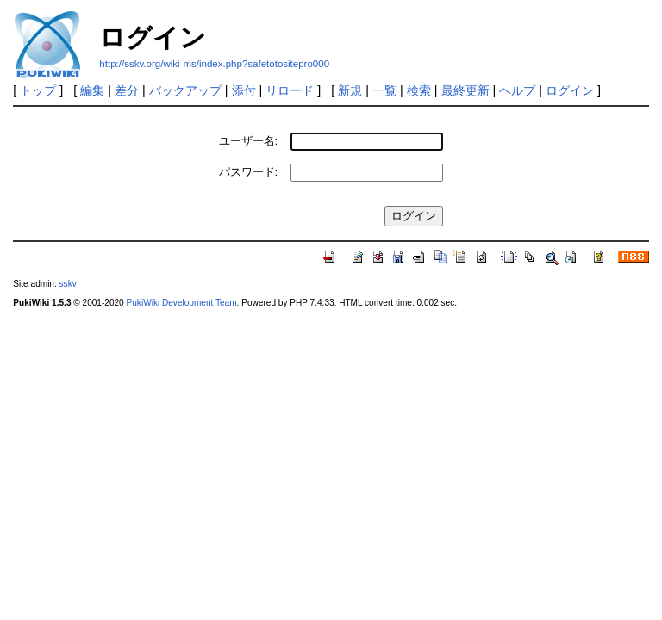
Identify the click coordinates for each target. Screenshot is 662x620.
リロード (289, 90)
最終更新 (465, 90)
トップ (38, 90)
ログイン (570, 90)
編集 (92, 90)
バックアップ (185, 90)
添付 (244, 90)
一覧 (384, 90)
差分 (127, 90)
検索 (419, 90)
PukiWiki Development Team (182, 302)
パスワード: (248, 171)
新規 (350, 90)
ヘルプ (517, 90)
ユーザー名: (248, 140)
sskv (68, 283)
